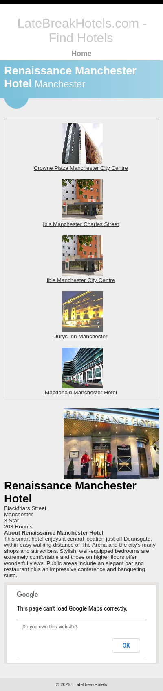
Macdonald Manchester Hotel (81, 389)
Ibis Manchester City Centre (81, 277)
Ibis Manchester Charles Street (81, 221)
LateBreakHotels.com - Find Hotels (82, 30)
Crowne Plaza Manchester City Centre (81, 165)
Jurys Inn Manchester (81, 333)
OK (126, 645)
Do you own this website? (50, 627)
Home (81, 54)
